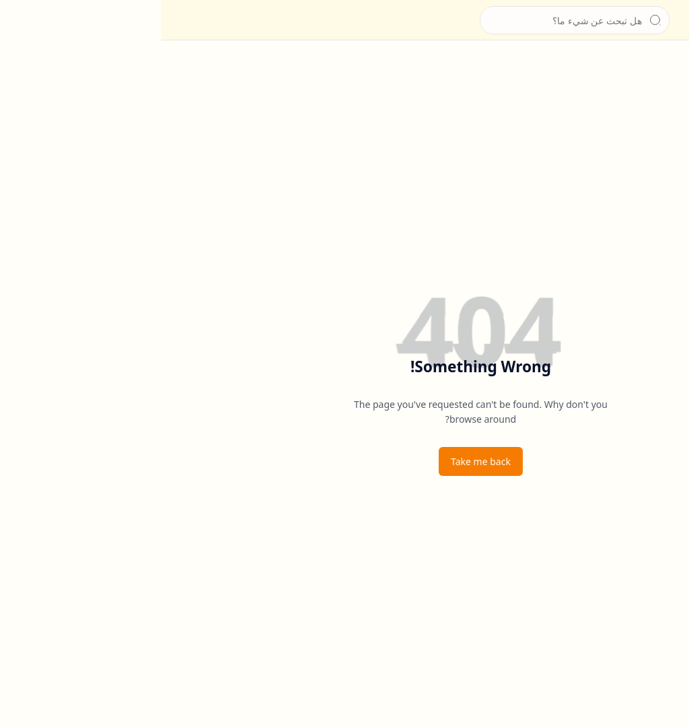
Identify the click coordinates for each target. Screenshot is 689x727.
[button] (665, 20)
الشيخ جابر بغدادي (578, 20)
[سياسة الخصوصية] (665, 148)
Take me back (319, 461)
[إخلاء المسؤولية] (665, 175)
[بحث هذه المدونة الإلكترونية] (413, 20)
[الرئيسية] (665, 67)
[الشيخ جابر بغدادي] (638, 20)
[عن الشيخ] (665, 94)
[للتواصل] (665, 121)
